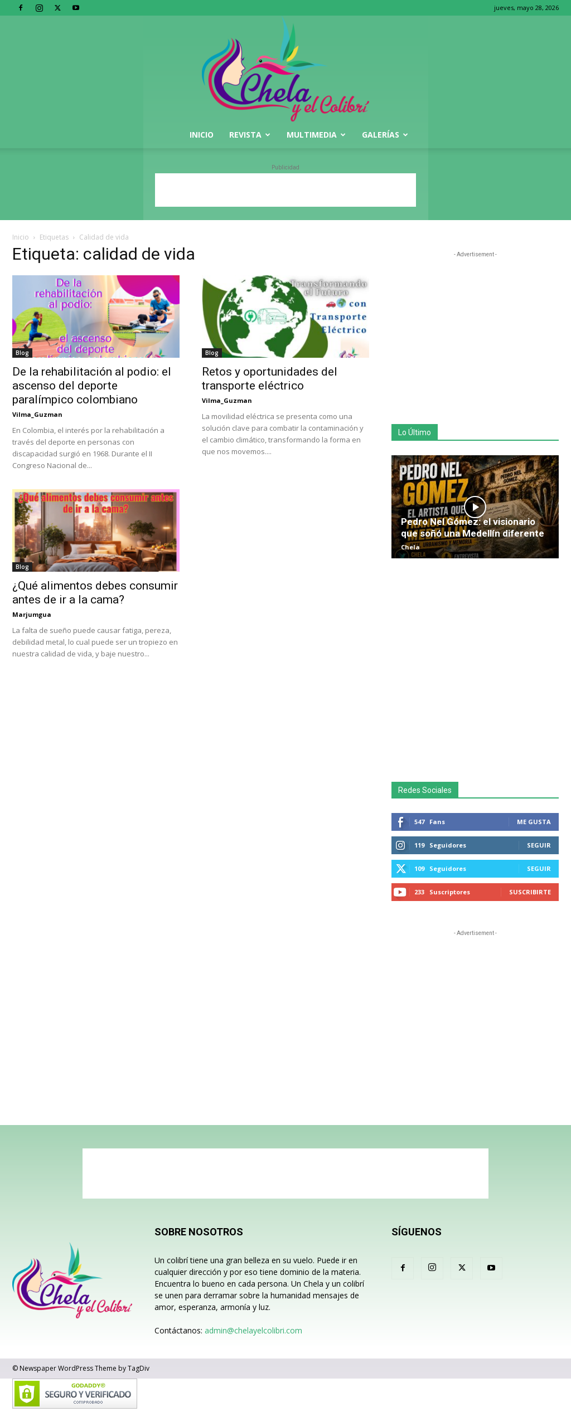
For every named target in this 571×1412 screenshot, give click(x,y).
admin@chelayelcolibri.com (253, 1330)
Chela (410, 547)
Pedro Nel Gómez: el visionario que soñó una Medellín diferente (472, 527)
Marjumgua (31, 614)
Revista (249, 134)
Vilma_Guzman (37, 414)
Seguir (539, 845)
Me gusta (534, 821)
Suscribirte (530, 892)
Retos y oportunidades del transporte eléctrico (269, 378)
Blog (22, 353)
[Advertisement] (285, 190)
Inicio (202, 134)
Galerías (385, 134)
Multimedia (316, 134)
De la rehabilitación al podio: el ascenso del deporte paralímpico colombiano (91, 385)
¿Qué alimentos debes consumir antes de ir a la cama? (95, 592)
